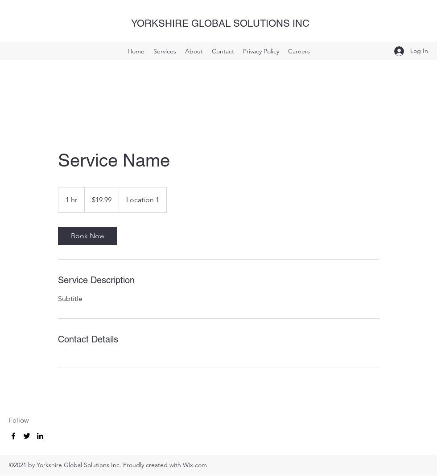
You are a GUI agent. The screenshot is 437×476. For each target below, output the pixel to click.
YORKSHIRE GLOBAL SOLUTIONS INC (220, 23)
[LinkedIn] (40, 435)
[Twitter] (26, 435)
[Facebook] (13, 435)
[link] (87, 236)
